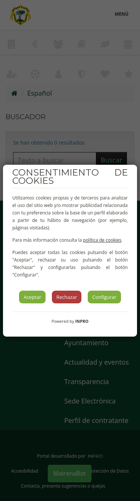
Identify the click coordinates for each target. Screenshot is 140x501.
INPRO (81, 321)
